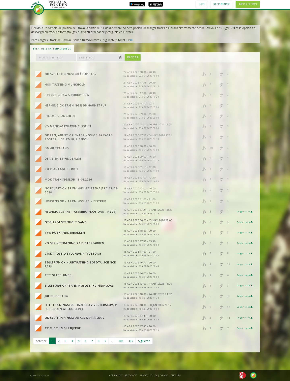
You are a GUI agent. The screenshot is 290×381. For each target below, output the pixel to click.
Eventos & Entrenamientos (52, 48)
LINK (129, 40)
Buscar (132, 57)
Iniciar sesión (248, 4)
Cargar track (245, 211)
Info (202, 4)
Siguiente (144, 341)
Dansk (164, 375)
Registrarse (221, 4)
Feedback (131, 375)
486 (120, 341)
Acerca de (115, 375)
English (176, 375)
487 (130, 341)
